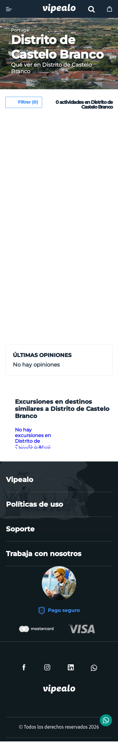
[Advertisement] (59, 174)
